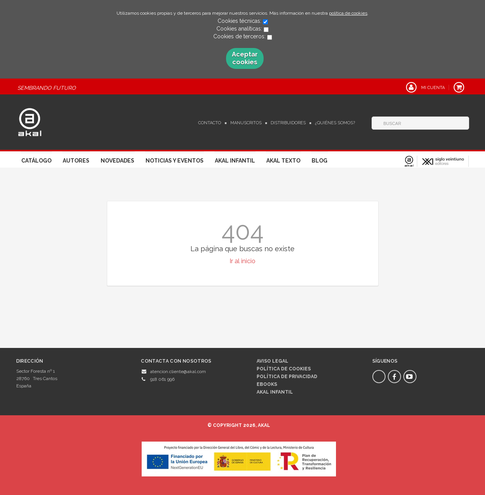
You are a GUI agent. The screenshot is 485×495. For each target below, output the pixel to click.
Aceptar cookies (245, 58)
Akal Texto (283, 161)
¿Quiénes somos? (335, 122)
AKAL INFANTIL (275, 392)
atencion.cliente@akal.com (178, 371)
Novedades (117, 161)
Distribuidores (288, 122)
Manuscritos (246, 122)
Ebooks (267, 384)
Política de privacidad (287, 376)
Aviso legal (272, 361)
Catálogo (36, 161)
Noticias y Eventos (175, 161)
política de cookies (348, 13)
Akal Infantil (235, 161)
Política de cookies (284, 369)
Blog (319, 161)
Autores (76, 161)
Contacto (209, 122)
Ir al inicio (242, 261)
